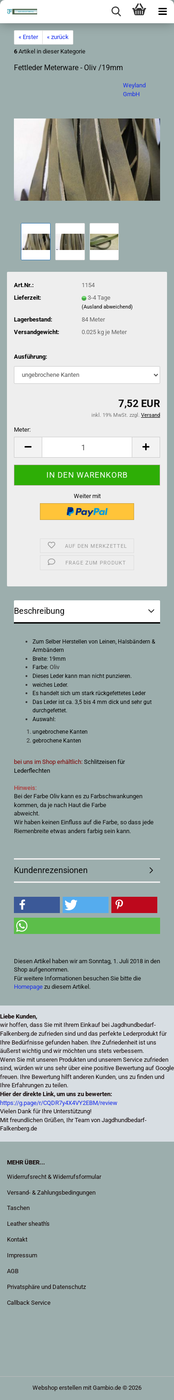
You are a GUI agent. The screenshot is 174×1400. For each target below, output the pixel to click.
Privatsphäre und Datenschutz (46, 1286)
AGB (13, 1271)
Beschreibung (39, 611)
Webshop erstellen (57, 1387)
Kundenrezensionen (51, 870)
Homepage (28, 986)
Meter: (22, 429)
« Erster (28, 36)
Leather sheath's (28, 1223)
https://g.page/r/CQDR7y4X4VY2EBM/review (58, 1102)
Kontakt (17, 1239)
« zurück (58, 36)
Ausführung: (30, 356)
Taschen (18, 1207)
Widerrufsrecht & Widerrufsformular (54, 1176)
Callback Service (29, 1302)
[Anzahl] (87, 447)
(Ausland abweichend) (107, 307)
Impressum (22, 1255)
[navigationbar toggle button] (162, 11)
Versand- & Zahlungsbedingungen (51, 1192)
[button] (28, 447)
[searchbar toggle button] (116, 11)
